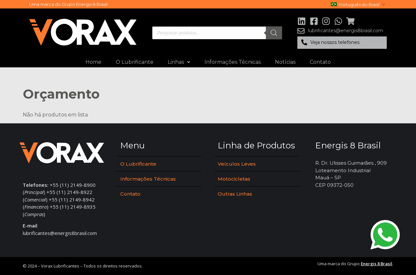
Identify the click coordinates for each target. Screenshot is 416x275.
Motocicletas (234, 179)
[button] (341, 42)
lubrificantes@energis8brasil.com (60, 233)
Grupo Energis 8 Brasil (85, 4)
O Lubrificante (134, 62)
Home (93, 62)
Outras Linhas (235, 194)
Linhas (179, 62)
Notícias (285, 62)
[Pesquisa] (274, 32)
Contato (320, 62)
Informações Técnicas (232, 62)
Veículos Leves (237, 164)
